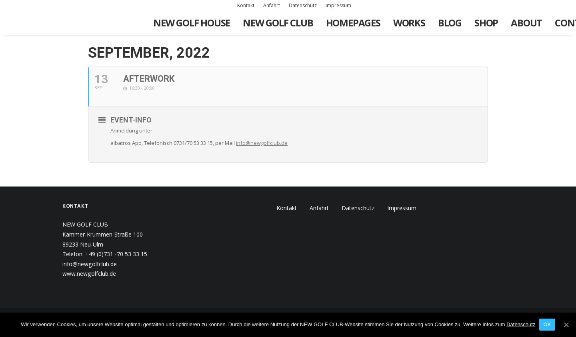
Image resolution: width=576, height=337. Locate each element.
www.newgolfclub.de (89, 273)
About (526, 22)
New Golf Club (278, 22)
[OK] (566, 325)
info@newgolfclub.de (262, 142)
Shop (486, 22)
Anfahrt (271, 5)
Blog (450, 22)
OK (547, 324)
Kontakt (245, 5)
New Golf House (191, 22)
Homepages (353, 22)
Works (409, 22)
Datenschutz (303, 5)
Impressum (338, 5)
